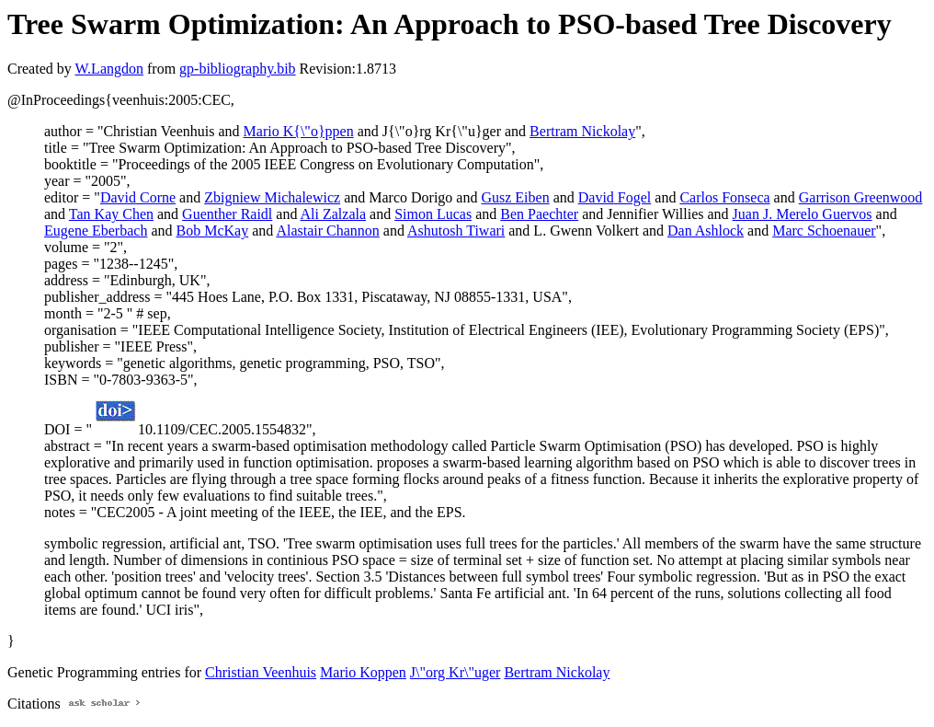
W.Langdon (108, 68)
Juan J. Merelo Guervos (802, 214)
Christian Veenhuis (260, 672)
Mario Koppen (363, 672)
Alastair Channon (327, 230)
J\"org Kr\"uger (455, 672)
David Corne (138, 197)
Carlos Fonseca (724, 197)
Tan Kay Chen (111, 214)
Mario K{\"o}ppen (299, 131)
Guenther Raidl (227, 214)
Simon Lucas (433, 214)
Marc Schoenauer (823, 230)
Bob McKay (213, 230)
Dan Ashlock (705, 230)
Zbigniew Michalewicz (272, 197)
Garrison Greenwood (861, 197)
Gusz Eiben (515, 197)
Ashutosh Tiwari (456, 230)
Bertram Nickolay (582, 131)
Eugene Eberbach (95, 230)
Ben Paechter (539, 214)
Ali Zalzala (334, 214)
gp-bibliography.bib (237, 68)
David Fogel (615, 197)
